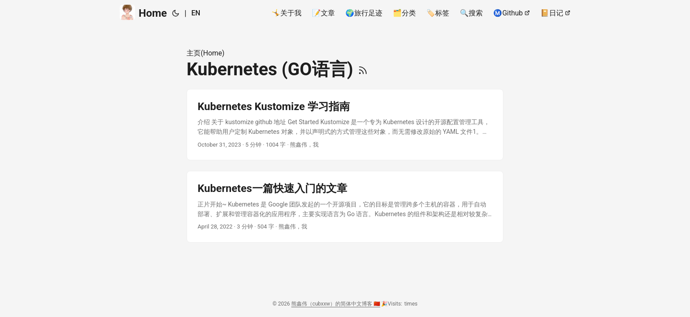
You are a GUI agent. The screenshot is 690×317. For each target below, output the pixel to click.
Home (143, 12)
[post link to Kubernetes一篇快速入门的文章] (345, 206)
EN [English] (195, 13)
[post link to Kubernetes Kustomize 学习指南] (345, 124)
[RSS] (363, 69)
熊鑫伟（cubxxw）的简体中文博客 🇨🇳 (335, 304)
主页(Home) (205, 53)
